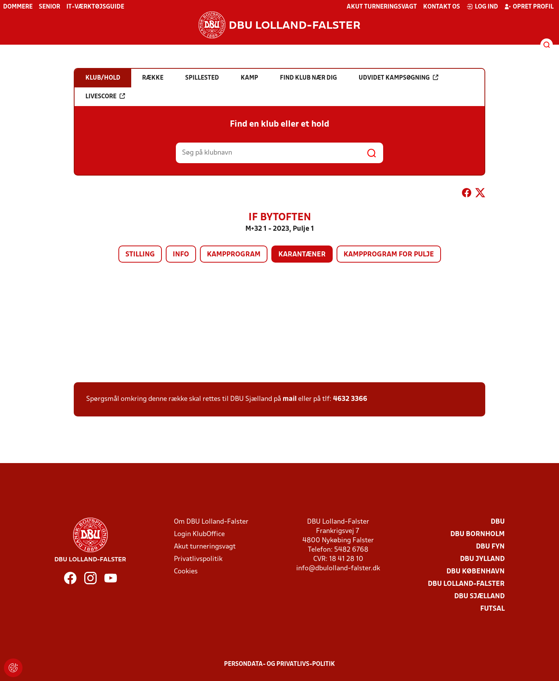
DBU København (475, 571)
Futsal (492, 609)
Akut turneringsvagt (382, 7)
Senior (49, 7)
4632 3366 (350, 399)
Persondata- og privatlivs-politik (279, 664)
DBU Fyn (490, 546)
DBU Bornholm (477, 534)
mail (290, 399)
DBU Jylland (482, 559)
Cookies (186, 571)
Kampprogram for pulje (389, 254)
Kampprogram (233, 254)
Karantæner (302, 254)
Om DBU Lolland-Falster (211, 522)
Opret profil (529, 6)
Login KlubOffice (199, 534)
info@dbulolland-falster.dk (338, 568)
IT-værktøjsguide (95, 7)
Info (181, 254)
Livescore (105, 96)
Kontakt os (441, 7)
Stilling (140, 254)
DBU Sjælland (479, 596)
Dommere (18, 7)
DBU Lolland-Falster (466, 584)
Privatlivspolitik (198, 559)
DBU (498, 522)
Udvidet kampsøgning (398, 78)
